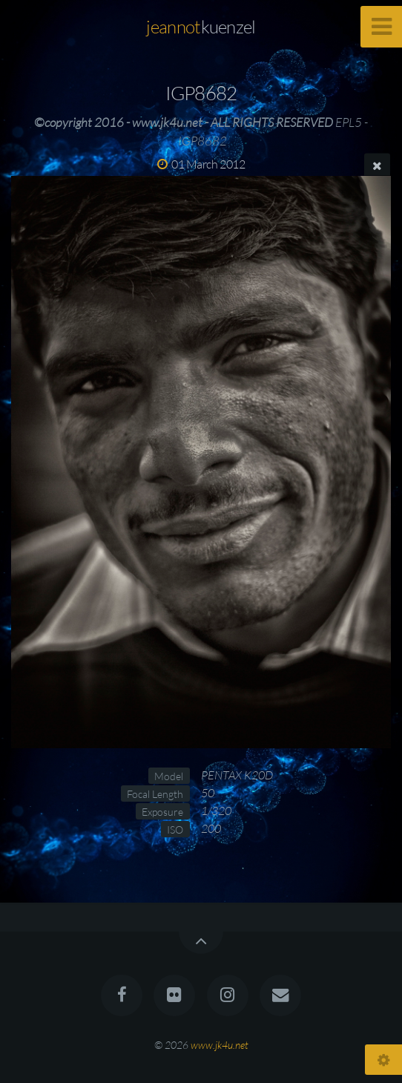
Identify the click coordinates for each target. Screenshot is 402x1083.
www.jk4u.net (219, 1044)
